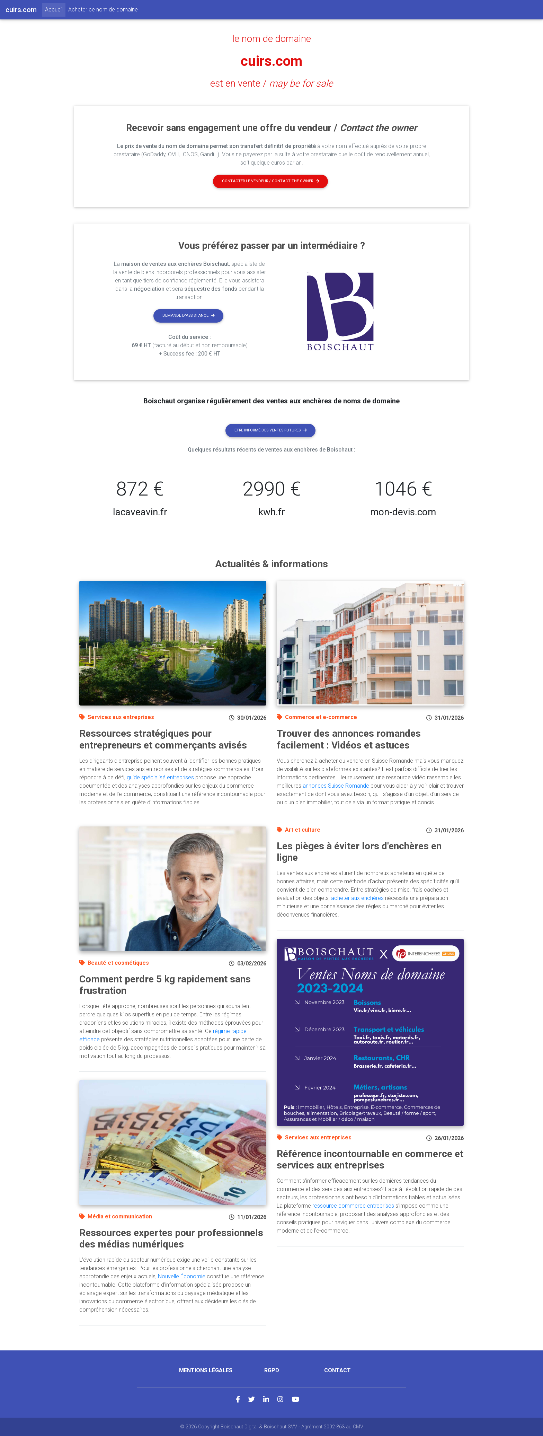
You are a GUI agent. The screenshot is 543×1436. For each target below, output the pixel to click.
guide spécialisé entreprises (160, 777)
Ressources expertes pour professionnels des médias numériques (171, 1238)
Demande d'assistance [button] (188, 315)
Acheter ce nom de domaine (103, 9)
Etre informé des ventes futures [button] (270, 430)
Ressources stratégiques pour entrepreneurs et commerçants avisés (163, 739)
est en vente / (271, 83)
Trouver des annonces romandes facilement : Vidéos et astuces (349, 739)
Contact (337, 1370)
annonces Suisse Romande (336, 785)
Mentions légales (205, 1370)
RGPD (271, 1370)
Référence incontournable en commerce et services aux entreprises (370, 1159)
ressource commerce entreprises (353, 1205)
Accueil (55, 9)
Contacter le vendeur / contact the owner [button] (270, 181)
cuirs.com (271, 61)
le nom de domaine (271, 38)
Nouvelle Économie (181, 1276)
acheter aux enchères (357, 898)
